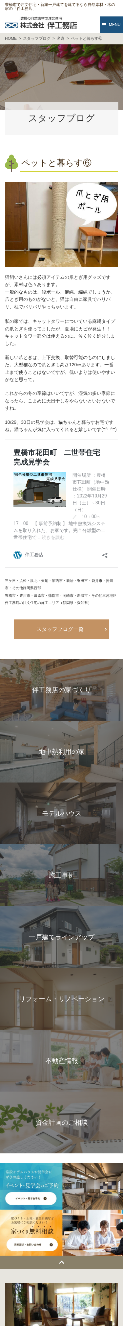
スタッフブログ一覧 (60, 629)
